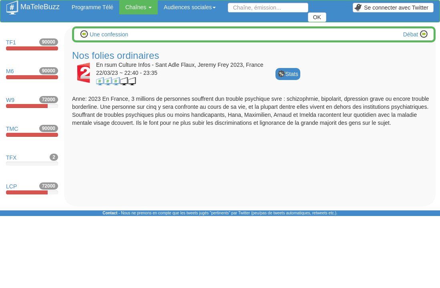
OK (317, 17)
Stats (291, 74)
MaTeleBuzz (33, 4)
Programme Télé (92, 7)
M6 (32, 73)
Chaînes (138, 7)
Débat (411, 34)
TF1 (32, 44)
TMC (32, 131)
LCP (32, 188)
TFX (32, 160)
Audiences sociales (190, 7)
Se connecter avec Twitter (391, 8)
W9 (32, 102)
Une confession (108, 34)
